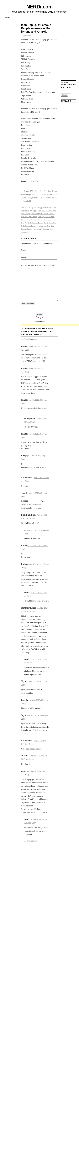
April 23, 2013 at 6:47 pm (39, 530)
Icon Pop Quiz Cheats (29, 217)
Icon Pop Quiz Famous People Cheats (35, 223)
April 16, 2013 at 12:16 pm (39, 564)
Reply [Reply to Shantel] (23, 403)
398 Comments (27, 35)
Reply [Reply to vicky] (27, 534)
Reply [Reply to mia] (27, 775)
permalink (25, 232)
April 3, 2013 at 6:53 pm (38, 400)
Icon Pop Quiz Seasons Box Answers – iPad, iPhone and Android (49, 194)
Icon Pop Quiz (43, 211)
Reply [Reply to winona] (27, 350)
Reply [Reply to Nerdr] (29, 596)
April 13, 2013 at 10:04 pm (38, 546)
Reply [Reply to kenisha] (24, 703)
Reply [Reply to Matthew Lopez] (32, 611)
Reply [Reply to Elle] (23, 459)
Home (7, 18)
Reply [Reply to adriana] (31, 759)
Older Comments (29, 339)
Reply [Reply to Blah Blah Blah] (32, 518)
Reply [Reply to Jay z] (23, 719)
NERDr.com (39, 7)
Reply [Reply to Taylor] (23, 685)
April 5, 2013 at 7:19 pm (35, 456)
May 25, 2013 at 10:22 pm (37, 715)
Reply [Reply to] (33, 422)
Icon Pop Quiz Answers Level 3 (43, 214)
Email (23, 258)
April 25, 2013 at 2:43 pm (38, 681)
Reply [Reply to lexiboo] (24, 568)
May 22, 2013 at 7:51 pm (39, 700)
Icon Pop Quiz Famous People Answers (41, 220)
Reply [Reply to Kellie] (23, 549)
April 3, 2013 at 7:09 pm (38, 434)
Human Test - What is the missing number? (38, 265)
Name (23, 250)
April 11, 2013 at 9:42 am (38, 493)
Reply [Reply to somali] (23, 496)
